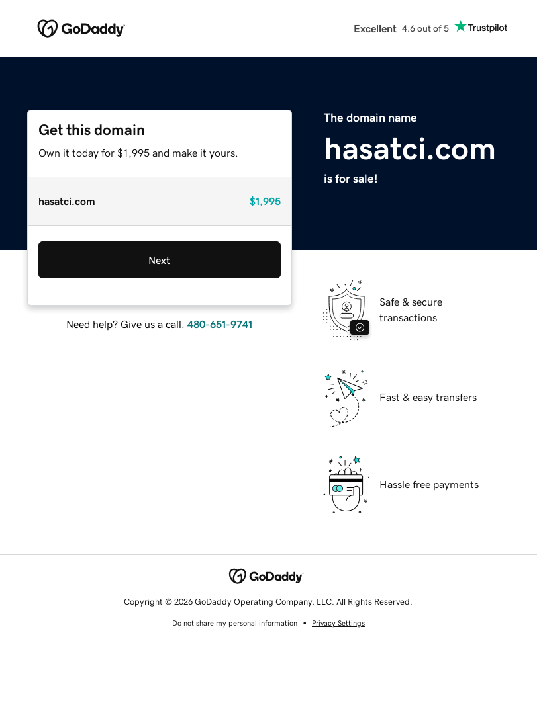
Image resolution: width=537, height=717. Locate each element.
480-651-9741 (219, 324)
